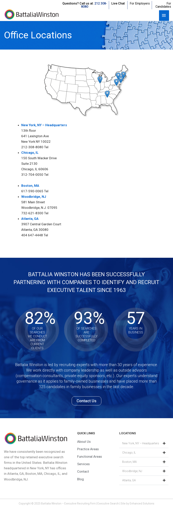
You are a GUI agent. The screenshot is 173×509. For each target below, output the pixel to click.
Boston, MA (30, 186)
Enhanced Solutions (142, 503)
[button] (143, 443)
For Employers (140, 3)
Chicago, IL (30, 153)
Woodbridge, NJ (33, 197)
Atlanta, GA (30, 219)
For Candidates (163, 5)
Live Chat (118, 3)
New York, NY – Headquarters (44, 125)
